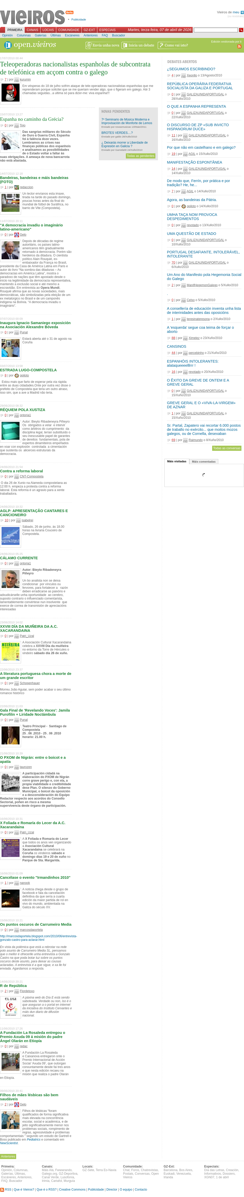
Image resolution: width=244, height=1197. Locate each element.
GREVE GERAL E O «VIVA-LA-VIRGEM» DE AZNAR (201, 405)
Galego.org (49, 1173)
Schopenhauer (30, 683)
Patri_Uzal (27, 636)
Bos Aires (185, 1170)
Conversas (142, 1173)
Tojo (22, 125)
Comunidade (68, 30)
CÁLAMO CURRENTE (19, 558)
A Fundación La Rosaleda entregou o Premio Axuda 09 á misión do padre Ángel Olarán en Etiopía (32, 1037)
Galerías (40, 35)
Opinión (7, 35)
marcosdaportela (31, 930)
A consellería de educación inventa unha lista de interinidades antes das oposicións (204, 310)
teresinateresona (198, 319)
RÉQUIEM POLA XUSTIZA (22, 410)
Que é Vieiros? (24, 1189)
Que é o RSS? (47, 1189)
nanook (25, 883)
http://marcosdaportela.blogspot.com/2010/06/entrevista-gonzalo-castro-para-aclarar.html (38, 938)
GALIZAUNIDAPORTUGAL (205, 94)
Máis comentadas (204, 461)
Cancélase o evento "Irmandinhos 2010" (35, 877)
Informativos (212, 1173)
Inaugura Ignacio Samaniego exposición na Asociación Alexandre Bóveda (35, 325)
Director (111, 1189)
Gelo (23, 234)
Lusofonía (67, 1177)
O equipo (126, 1189)
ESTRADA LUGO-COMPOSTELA (28, 370)
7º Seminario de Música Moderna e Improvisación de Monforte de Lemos (126, 121)
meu (238, 12)
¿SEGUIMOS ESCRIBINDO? (191, 69)
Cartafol (56, 1181)
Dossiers (229, 1173)
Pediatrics (34, 1139)
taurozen (26, 767)
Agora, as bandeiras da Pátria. (192, 200)
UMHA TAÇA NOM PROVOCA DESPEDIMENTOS (192, 217)
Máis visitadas (176, 461)
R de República (13, 986)
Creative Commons (72, 1189)
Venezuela (183, 1173)
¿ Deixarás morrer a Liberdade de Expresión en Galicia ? (124, 144)
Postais (128, 1173)
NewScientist (9, 1143)
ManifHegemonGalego (202, 285)
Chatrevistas (149, 1170)
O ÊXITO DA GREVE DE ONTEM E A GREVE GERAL (198, 382)
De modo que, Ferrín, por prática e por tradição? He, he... (198, 183)
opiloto (24, 375)
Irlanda (168, 1177)
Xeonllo (192, 75)
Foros (135, 1170)
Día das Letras (214, 1170)
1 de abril (222, 1177)
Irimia (45, 1181)
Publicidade (78, 19)
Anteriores (90, 35)
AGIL (192, 154)
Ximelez (194, 338)
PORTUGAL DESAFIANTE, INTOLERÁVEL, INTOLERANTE (203, 254)
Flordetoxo (27, 991)
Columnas (24, 35)
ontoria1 (25, 415)
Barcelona (170, 1170)
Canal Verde (50, 1177)
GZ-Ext (89, 30)
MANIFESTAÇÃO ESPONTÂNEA (194, 162)
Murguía (69, 1181)
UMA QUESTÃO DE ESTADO (191, 234)
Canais (32, 30)
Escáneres (72, 35)
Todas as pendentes (140, 156)
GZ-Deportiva (68, 1173)
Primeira (14, 30)
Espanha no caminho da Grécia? (31, 119)
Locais (48, 30)
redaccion (26, 187)
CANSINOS (176, 346)
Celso (191, 300)
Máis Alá (47, 1170)
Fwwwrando (63, 1170)
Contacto (141, 1189)
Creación (232, 1170)
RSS (5, 1189)
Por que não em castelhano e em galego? (201, 147)
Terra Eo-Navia (106, 1170)
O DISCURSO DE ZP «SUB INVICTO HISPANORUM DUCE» (198, 127)
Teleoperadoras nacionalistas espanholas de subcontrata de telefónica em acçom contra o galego (75, 68)
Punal (24, 332)
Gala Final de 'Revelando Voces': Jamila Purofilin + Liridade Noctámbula (35, 712)
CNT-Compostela (31, 476)
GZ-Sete (88, 1170)
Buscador (118, 35)
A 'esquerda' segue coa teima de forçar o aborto (200, 329)
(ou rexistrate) (236, 16)
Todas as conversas (226, 448)
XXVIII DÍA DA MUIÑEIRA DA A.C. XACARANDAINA (29, 628)
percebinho (196, 353)
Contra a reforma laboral (21, 471)
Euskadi (169, 1173)
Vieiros (37, 17)
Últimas (56, 35)
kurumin (25, 79)
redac (23, 1046)
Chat (126, 1170)
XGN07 (209, 1177)
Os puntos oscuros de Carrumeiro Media (35, 924)
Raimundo (196, 440)
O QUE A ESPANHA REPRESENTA (196, 106)
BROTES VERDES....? (117, 133)
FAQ (105, 35)
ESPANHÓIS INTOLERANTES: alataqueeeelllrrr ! (193, 363)
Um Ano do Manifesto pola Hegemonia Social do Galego (204, 277)
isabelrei (27, 520)
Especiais (107, 30)
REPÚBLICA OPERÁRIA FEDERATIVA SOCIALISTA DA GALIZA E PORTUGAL (200, 86)
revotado (193, 225)
